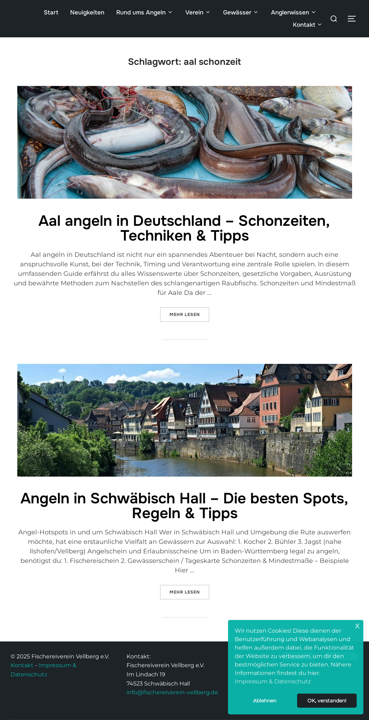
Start (51, 12)
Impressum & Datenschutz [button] (273, 681)
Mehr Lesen (189, 312)
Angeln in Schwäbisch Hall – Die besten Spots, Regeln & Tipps (184, 506)
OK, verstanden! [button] (326, 700)
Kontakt (308, 25)
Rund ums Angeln (144, 12)
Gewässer (241, 12)
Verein (198, 12)
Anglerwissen (294, 12)
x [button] (357, 625)
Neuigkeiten (87, 12)
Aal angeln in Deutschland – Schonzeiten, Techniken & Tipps (184, 228)
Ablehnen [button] (264, 700)
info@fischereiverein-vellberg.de (172, 692)
